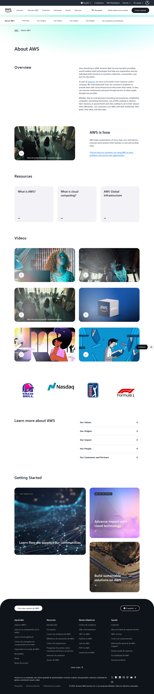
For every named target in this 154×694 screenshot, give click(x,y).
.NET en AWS (84, 634)
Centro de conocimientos (121, 638)
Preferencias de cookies (52, 686)
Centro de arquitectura (56, 643)
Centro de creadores (87, 625)
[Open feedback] (151, 347)
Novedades (19, 654)
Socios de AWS (53, 660)
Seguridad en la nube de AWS (26, 649)
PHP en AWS (84, 648)
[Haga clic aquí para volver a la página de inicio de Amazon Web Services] (8, 12)
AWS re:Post (116, 634)
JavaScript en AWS (87, 652)
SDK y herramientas (87, 629)
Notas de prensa (21, 663)
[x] (112, 677)
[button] (149, 3)
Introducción (52, 625)
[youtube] (131, 677)
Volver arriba (77, 667)
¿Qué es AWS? (20, 625)
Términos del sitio (32, 686)
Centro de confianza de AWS (59, 634)
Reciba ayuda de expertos (122, 651)
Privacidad (18, 686)
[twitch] (127, 677)
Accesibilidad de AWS (120, 655)
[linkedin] (120, 677)
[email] (112, 682)
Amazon (91, 81)
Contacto (115, 625)
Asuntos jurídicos (118, 660)
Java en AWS (84, 643)
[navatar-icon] (147, 3)
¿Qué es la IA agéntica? (24, 637)
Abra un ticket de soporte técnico (125, 629)
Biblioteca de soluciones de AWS (60, 638)
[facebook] (116, 677)
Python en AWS (85, 638)
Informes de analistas (56, 655)
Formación (51, 629)
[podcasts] (135, 677)
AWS (16, 30)
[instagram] (124, 677)
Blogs (16, 658)
